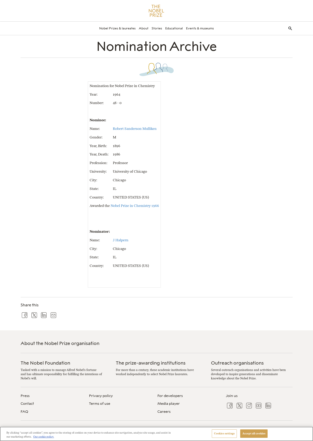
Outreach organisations (237, 363)
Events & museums (200, 28)
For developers (170, 396)
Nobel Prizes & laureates (117, 28)
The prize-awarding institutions (151, 363)
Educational (174, 28)
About (143, 28)
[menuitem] (117, 28)
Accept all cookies (253, 433)
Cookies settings (224, 433)
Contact (27, 403)
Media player (168, 403)
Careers (164, 411)
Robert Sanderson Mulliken (135, 128)
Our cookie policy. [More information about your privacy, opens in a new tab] (43, 436)
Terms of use (99, 403)
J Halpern (120, 240)
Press (25, 396)
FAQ (24, 411)
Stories (157, 28)
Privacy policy (101, 396)
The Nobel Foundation (45, 363)
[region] (156, 434)
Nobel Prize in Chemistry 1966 (135, 205)
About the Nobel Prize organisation (60, 343)
